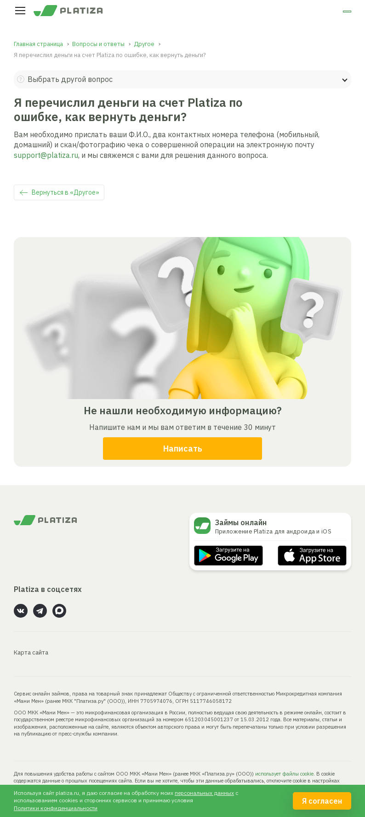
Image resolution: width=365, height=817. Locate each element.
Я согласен (322, 800)
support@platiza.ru (46, 155)
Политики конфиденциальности (55, 808)
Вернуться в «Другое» (65, 192)
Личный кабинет (315, 12)
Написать (182, 448)
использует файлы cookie (284, 774)
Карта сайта (31, 652)
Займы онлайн (241, 522)
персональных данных (204, 792)
